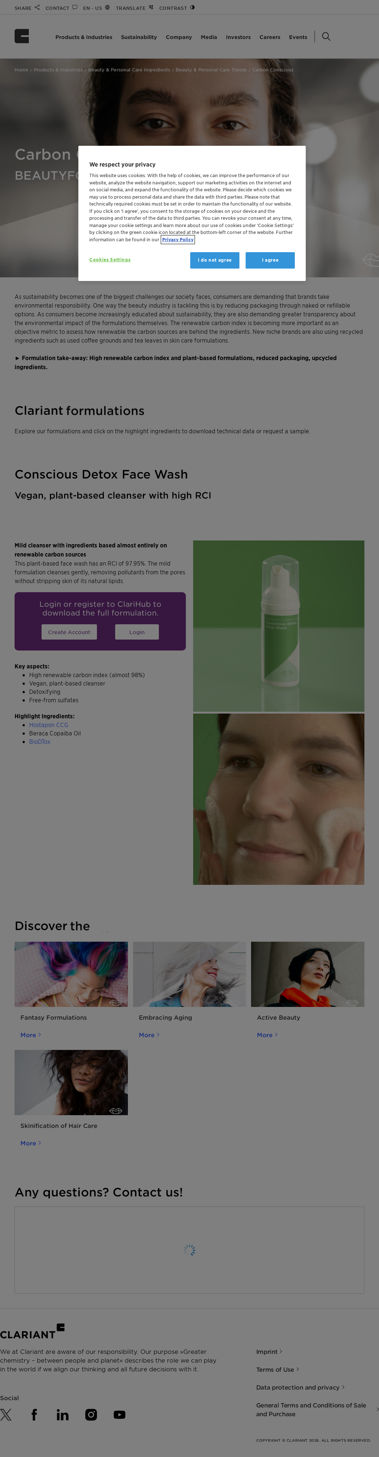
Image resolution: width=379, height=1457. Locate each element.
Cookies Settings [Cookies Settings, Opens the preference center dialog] (109, 260)
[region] (192, 213)
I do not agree (215, 260)
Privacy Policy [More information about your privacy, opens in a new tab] (178, 240)
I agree (270, 260)
